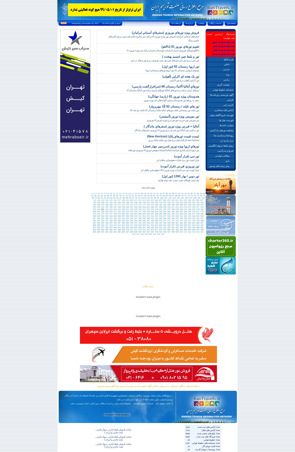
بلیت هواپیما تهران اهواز (224, 50)
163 (197, 202)
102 (170, 198)
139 (98, 202)
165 (94, 205)
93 (139, 198)
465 (106, 229)
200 (127, 207)
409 (98, 225)
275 (102, 214)
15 (126, 193)
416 (127, 225)
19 (139, 193)
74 (195, 195)
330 (106, 218)
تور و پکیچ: (228, 59)
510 (181, 232)
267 (181, 211)
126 (156, 200)
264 (168, 211)
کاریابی (230, 100)
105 (182, 198)
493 (111, 232)
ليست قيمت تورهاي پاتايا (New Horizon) (173, 136)
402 (181, 223)
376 (185, 220)
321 (181, 216)
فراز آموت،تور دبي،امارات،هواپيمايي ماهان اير (178, 160)
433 (197, 225)
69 (179, 195)
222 (106, 209)
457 (185, 227)
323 (189, 216)
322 (185, 216)
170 (115, 205)
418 (135, 225)
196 (111, 207)
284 (139, 214)
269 (189, 211)
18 (136, 193)
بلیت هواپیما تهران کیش (224, 46)
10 (111, 193)
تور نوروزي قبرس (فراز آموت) (180, 166)
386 (115, 223)
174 (131, 205)
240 (181, 209)
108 (194, 198)
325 (197, 216)
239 (177, 209)
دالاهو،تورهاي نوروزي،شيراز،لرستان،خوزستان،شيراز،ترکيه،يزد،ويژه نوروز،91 (163, 50)
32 (179, 193)
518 (142, 234)
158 (177, 202)
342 (156, 218)
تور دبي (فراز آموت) (186, 156)
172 (123, 205)
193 (98, 207)
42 (95, 195)
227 (127, 209)
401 (177, 223)
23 (151, 193)
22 (148, 193)
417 (131, 225)
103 (174, 198)
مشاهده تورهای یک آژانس (221, 130)
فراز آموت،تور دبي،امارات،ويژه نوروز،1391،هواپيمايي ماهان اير (170, 170)
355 (98, 220)
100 (161, 198)
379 (197, 220)
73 (192, 195)
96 (149, 198)
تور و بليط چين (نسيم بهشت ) (180, 56)
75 (198, 195)
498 (131, 232)
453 (168, 227)
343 (160, 218)
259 (148, 211)
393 (144, 223)
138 (94, 202)
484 (185, 229)
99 (158, 198)
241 (185, 209)
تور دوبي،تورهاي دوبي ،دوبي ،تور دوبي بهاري (178, 180)
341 (152, 218)
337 (135, 218)
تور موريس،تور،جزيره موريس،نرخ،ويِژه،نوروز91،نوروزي (173, 120)
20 (142, 193)
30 (173, 193)
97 (152, 198)
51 (123, 195)
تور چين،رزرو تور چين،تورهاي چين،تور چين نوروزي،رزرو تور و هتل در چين (165, 60)
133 (185, 200)
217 (197, 207)
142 (111, 202)
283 (135, 214)
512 (189, 232)
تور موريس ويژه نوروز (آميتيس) (179, 116)
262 (160, 211)
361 (123, 220)
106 (186, 198)
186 (181, 205)
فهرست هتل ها (226, 120)
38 (198, 193)
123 (143, 200)
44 (102, 195)
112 (98, 200)
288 (156, 214)
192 (94, 207)
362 (127, 220)
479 (164, 229)
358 (111, 220)
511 (185, 232)
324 (193, 216)
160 (185, 202)
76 (201, 195)
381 (94, 223)
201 (131, 207)
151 (148, 202)
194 (102, 207)
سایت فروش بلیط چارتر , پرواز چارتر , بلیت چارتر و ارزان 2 (113, 438)
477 (156, 229)
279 (119, 214)
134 (189, 200)
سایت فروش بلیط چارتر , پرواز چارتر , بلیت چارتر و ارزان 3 (113, 445)
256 (135, 211)
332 (115, 218)
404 (189, 223)
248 (102, 211)
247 (98, 211)
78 (93, 198)
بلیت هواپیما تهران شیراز (223, 54)
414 (119, 225)
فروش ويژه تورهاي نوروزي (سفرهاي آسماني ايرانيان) (165, 32)
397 (160, 223)
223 (111, 209)
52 (126, 195)
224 (115, 209)
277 (111, 214)
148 (135, 202)
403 (185, 223)
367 (148, 220)
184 (173, 205)
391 (135, 223)
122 (139, 200)
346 (173, 218)
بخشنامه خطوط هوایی (223, 89)
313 (148, 216)
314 (152, 216)
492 (107, 232)
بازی (227, 161)
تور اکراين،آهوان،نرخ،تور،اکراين (184, 80)
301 (98, 216)
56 (139, 195)
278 (115, 214)
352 (197, 218)
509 (177, 232)
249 (106, 211)
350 (189, 218)
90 (130, 198)
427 (173, 225)
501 (144, 232)
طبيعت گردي (223, 84)
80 (99, 198)
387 (119, 223)
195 (107, 207)
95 (146, 198)
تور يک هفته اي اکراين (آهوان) (180, 76)
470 (127, 229)
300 (94, 216)
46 (108, 195)
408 (94, 225)
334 (123, 218)
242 (189, 209)
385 (111, 223)
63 (161, 195)
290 (164, 214)
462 (94, 229)
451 (160, 227)
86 (118, 198)
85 (115, 198)
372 (168, 220)
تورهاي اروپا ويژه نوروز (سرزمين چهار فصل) (171, 146)
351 (193, 218)
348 (181, 218)
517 (137, 234)
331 (111, 218)
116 (114, 200)
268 (185, 211)
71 (185, 195)
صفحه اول (231, 23)
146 (127, 202)
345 (168, 218)
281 (127, 214)
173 (127, 205)
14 (123, 193)
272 (202, 211)
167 (102, 205)
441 (119, 227)
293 (177, 214)
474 (144, 229)
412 (111, 225)
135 (193, 200)
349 (185, 218)
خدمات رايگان (215, 23)
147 (131, 202)
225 (119, 209)
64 (164, 195)
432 (193, 225)
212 (177, 207)
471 (131, 229)
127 (160, 200)
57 (142, 195)
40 (204, 193)
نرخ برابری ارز (226, 140)
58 (145, 195)
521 (154, 234)
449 (152, 227)
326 (202, 216)
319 (173, 216)
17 (133, 193)
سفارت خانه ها (226, 125)
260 (152, 211)
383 (102, 223)
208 (160, 207)
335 (127, 218)
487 (197, 229)
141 (106, 202)
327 (94, 218)
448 (148, 227)
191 (202, 205)
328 (98, 218)
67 (173, 195)
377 (189, 220)
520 (150, 234)
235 (160, 209)
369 (156, 220)
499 (136, 232)
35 (188, 193)
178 (148, 205)
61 (154, 195)
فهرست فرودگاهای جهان (221, 115)
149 (139, 202)
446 (139, 227)
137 (201, 200)
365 (139, 220)
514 (197, 232)
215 (189, 207)
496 (123, 232)
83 (108, 198)
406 (197, 223)
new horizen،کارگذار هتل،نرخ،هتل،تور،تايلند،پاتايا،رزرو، (173, 140)
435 (94, 227)
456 (181, 227)
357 (106, 220)
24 (154, 193)
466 (111, 229)
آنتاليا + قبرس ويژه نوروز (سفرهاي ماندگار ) (171, 126)
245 (202, 209)
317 (164, 216)
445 (135, 227)
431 (189, 225)
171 (119, 205)
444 (131, 227)
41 (92, 195)
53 (129, 195)
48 (114, 195)
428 (177, 225)
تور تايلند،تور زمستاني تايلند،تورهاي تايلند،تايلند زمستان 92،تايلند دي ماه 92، (164, 110)
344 (164, 218)
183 (168, 205)
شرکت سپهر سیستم (143, 403)
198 (119, 207)
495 (119, 232)
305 (115, 216)
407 (202, 223)
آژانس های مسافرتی (223, 110)
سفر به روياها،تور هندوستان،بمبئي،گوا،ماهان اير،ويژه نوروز (171, 100)
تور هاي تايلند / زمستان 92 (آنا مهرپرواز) (174, 106)
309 (131, 216)
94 (142, 198)
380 (202, 220)
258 (144, 211)
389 (127, 223)
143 (115, 202)
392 (139, 223)
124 (147, 200)
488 (202, 229)
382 (98, 223)
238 (173, 209)
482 (177, 229)
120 (131, 200)
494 (115, 232)
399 (168, 223)
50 (120, 195)
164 (202, 202)
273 (94, 214)
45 (105, 195)
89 (127, 198)
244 (197, 209)
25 (157, 193)
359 (115, 220)
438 (106, 227)
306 (119, 216)
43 (98, 195)
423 (156, 225)
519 (146, 234)
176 (139, 205)
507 (169, 232)
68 (176, 195)
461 (202, 227)
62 (158, 195)
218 (202, 207)
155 (164, 202)
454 (173, 227)
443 (127, 227)
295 (185, 214)
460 (197, 227)
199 (123, 207)
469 (123, 229)
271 (197, 211)
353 (202, 218)
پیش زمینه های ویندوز (219, 166)
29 (170, 193)
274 (98, 214)
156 (168, 202)
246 (94, 211)
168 (106, 205)
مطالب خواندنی (222, 156)
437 (102, 227)
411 (106, 225)
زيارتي (227, 79)
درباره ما (189, 23)
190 (197, 205)
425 (164, 225)
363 (131, 220)
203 (140, 207)
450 (156, 227)
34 (185, 193)
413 (115, 225)
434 (202, 225)
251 (115, 211)
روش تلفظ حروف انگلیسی (220, 145)
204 (144, 207)
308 (127, 216)
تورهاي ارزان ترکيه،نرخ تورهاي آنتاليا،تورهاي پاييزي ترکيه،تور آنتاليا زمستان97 (163, 90)
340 (148, 218)
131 (176, 200)
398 (164, 223)
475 (148, 229)
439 (111, 227)
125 (152, 200)
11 (114, 193)
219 (94, 209)
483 (181, 229)
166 (98, 205)
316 (160, 216)
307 (123, 216)
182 (164, 205)
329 (102, 218)
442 (123, 227)
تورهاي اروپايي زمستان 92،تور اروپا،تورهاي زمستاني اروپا (172, 70)
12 (117, 193)
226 (123, 209)
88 (124, 198)
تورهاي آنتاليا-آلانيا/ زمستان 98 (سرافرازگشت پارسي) (165, 86)
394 (148, 223)
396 (156, 223)
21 (145, 193)
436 (98, 227)
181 (160, 205)
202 (136, 207)
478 (160, 229)
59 (148, 195)
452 (164, 227)
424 (160, 225)
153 (156, 202)
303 (107, 216)
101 (165, 198)
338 (139, 218)
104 (178, 198)
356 (102, 220)
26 (161, 193)
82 (105, 198)
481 (173, 229)
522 (158, 234)
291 (168, 214)
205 (148, 207)
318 (168, 216)
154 (160, 202)
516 (133, 234)
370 (160, 220)
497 (127, 232)
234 (156, 209)
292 (173, 214)
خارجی (226, 69)
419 (139, 225)
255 (131, 211)
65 (167, 195)
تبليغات (201, 23)
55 (136, 195)
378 (193, 220)
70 (182, 195)
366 (144, 220)
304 (111, 216)
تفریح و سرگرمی (225, 150)
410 (102, 225)
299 (202, 214)
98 (155, 198)
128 (164, 200)
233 (152, 209)
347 (177, 218)
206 (152, 207)
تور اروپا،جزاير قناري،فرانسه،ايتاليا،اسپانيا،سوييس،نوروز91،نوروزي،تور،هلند (163, 150)
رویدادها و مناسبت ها (223, 135)
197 (115, 207)
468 (119, 229)
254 (127, 211)
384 (106, 223)
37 (195, 193)
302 (102, 216)
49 (117, 195)
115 (110, 200)
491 (102, 232)
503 (152, 232)
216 (193, 207)
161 (189, 202)
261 (156, 211)
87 (121, 198)
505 (160, 232)
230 (139, 209)
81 (102, 198)
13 (120, 193)
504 (156, 232)
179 (152, 205)
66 (170, 195)
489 (94, 232)
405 (193, 223)
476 (152, 229)
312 (144, 216)
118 (123, 200)
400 (173, 223)
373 (173, 220)
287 (152, 214)
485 (189, 229)
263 (164, 211)
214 (185, 207)
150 (144, 202)
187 (185, 205)
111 (94, 200)
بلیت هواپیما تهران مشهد (223, 42)
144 (119, 202)
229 (135, 209)
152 (152, 202)
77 (204, 195)
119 (127, 200)
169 (111, 205)
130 (172, 200)
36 (192, 193)
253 (123, 211)
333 (119, 218)
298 (197, 214)
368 (152, 220)
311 (139, 216)
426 (168, 225)
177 (144, 205)
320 (177, 216)
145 (123, 202)
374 (177, 220)
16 (129, 193)
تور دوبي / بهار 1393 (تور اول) (180, 176)
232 (148, 209)
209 (165, 207)
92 (136, 198)
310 (136, 216)
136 (197, 200)
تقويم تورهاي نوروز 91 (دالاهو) (180, 46)
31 (176, 193)
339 (144, 218)
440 (115, 227)
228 (131, 209)
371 (164, 220)
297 (193, 214)
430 (185, 225)
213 (181, 207)
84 (111, 198)
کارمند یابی (228, 105)
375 (181, 220)
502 (148, 232)
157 (173, 202)
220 (98, 209)
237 (168, 209)
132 (180, 200)
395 (152, 223)
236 (164, 209)
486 (193, 229)
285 (144, 214)
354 (94, 220)
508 (173, 232)
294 (181, 214)
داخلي (227, 64)
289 (160, 214)
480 (168, 229)
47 (111, 195)
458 (189, 227)
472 (135, 229)
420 (144, 225)
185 (177, 205)
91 (133, 198)
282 (131, 214)
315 (156, 216)
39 (201, 193)
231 (144, 209)
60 (151, 195)
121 (135, 200)
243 (193, 209)
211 (173, 207)
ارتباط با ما (176, 23)
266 (177, 211)
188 (189, 205)
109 (199, 198)
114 (106, 200)
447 (144, 227)
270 (193, 211)
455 (177, 227)
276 (106, 214)
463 (98, 229)
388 (123, 223)
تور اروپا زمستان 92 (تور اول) (180, 66)
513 (193, 232)
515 (202, 232)
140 (102, 202)
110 (203, 198)
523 (162, 234)
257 (139, 211)
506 (165, 232)
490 (98, 232)
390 (131, 223)
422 (152, 225)
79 (96, 198)
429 (181, 225)
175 (135, 205)
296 (189, 214)
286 (148, 214)
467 (115, 229)
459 (193, 227)
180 (156, 205)
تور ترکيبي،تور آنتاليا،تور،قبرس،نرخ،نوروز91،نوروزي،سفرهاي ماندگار (166, 130)
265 (173, 211)
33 (182, 193)
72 (189, 195)
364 (135, 220)
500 (140, 232)
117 (119, 200)
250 (111, 211)
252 (119, 211)
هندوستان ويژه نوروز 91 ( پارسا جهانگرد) (173, 96)
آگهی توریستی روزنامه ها (221, 95)
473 (139, 229)
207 (156, 207)
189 (193, 205)
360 (119, 220)
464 (102, 229)
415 (123, 225)
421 (148, 225)
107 (190, 198)
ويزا (228, 74)
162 (193, 202)
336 (131, 218)
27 (164, 193)
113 (102, 200)
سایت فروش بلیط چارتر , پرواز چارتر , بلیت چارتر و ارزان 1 (113, 431)
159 (181, 202)
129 (168, 200)
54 (133, 195)
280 (123, 214)
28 (167, 193)
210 (169, 207)
